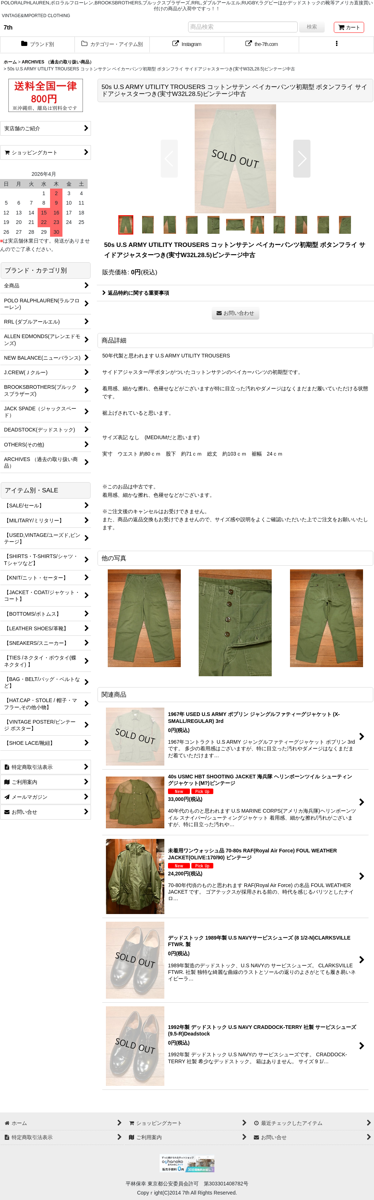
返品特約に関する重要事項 (135, 293)
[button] (336, 45)
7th (8, 27)
